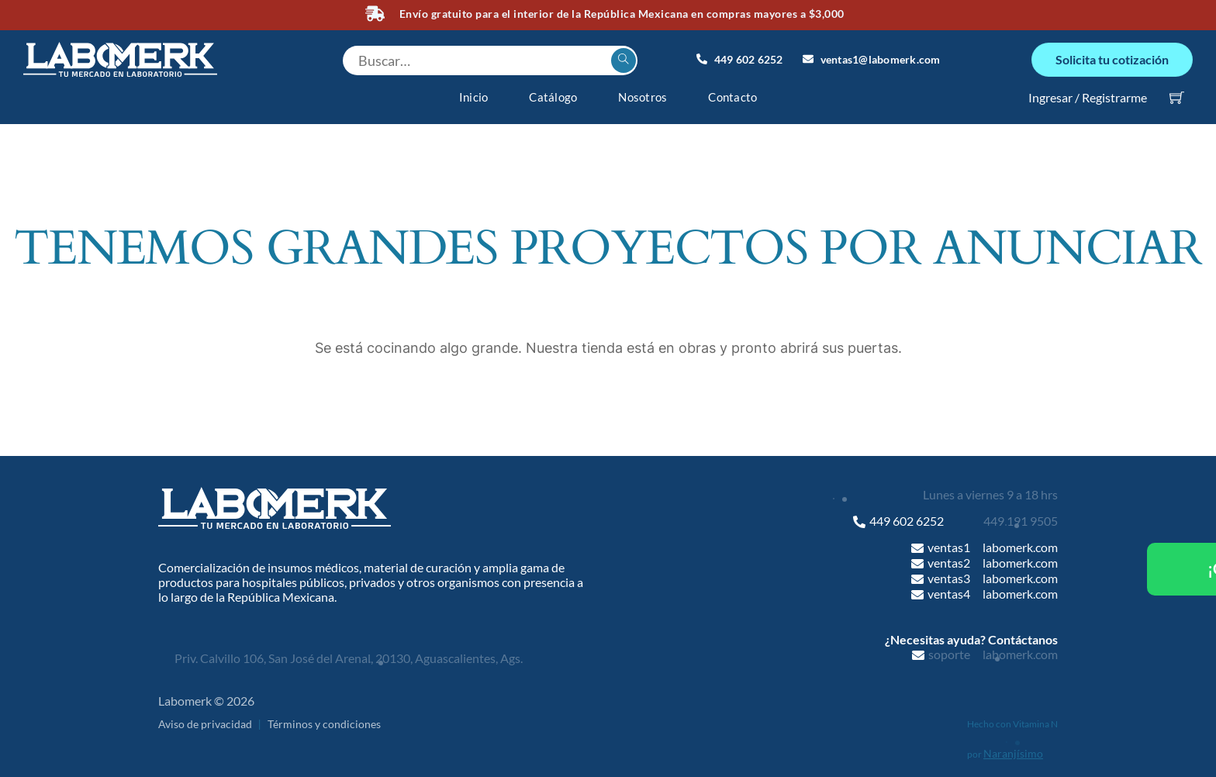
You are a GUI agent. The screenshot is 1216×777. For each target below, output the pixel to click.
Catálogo (553, 97)
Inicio (474, 97)
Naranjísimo (1013, 753)
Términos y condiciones (324, 723)
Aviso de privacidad (205, 723)
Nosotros (642, 97)
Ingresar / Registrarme (1087, 96)
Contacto (732, 97)
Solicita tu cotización (1112, 59)
